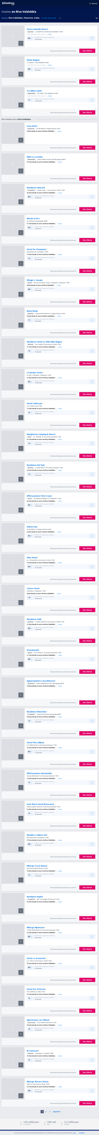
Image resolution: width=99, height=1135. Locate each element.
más (74, 1133)
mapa (49, 34)
